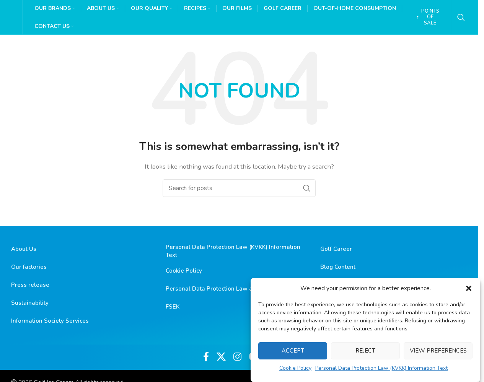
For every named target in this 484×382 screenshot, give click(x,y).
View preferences (438, 350)
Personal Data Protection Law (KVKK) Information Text (381, 368)
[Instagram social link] (237, 357)
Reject (365, 350)
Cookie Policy (295, 368)
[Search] (461, 17)
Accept (293, 350)
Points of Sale (427, 17)
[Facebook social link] (206, 357)
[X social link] (221, 357)
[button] (469, 288)
